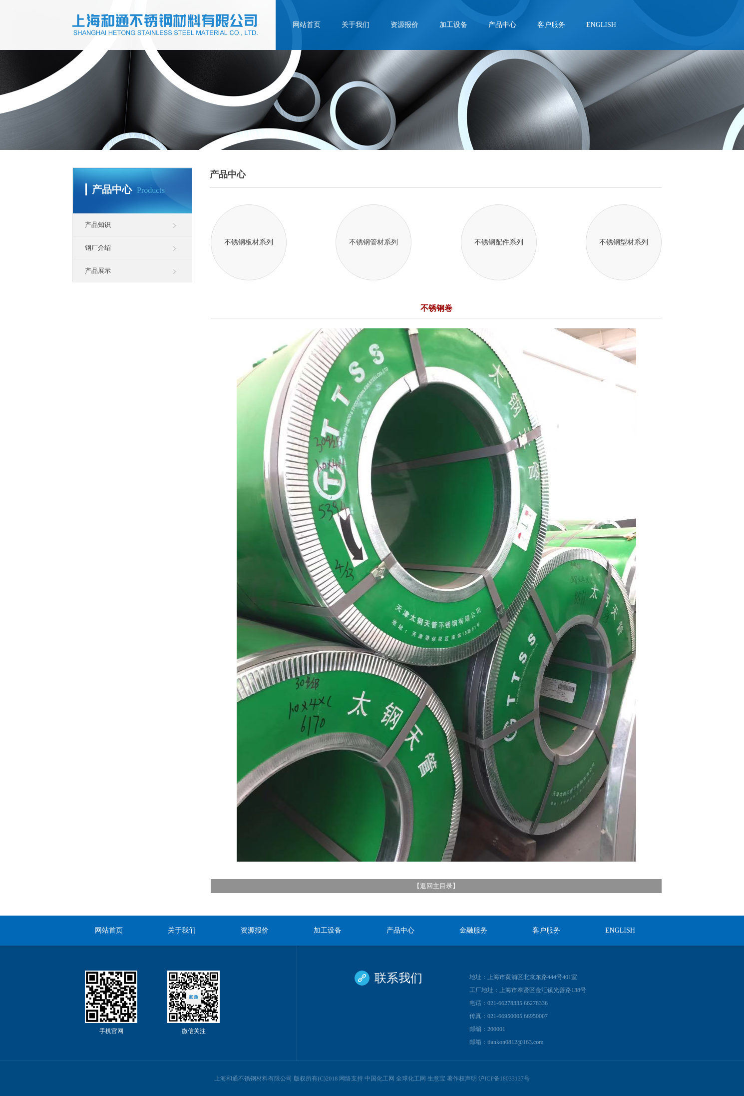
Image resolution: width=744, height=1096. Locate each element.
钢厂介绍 (98, 247)
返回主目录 (436, 886)
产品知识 (98, 224)
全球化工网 (411, 1078)
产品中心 (502, 24)
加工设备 (453, 24)
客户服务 (551, 24)
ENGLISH (601, 24)
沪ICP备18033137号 (504, 1078)
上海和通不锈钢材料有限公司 (253, 1078)
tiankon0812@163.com (515, 1042)
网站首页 (307, 24)
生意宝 (436, 1078)
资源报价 (404, 24)
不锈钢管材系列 (373, 242)
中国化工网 (379, 1078)
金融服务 (473, 930)
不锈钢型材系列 (623, 242)
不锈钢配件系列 (498, 242)
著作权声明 (462, 1078)
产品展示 (98, 270)
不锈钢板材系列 (248, 242)
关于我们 (356, 24)
